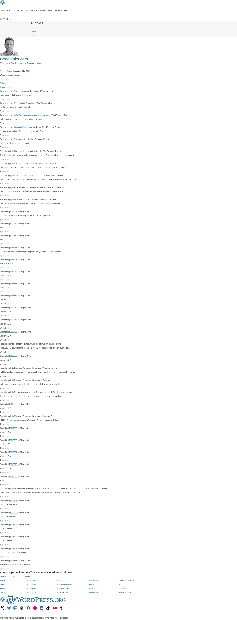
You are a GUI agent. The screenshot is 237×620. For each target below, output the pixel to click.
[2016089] (13, 440)
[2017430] (13, 428)
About (2, 581)
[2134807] (13, 211)
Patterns (33, 593)
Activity (3, 83)
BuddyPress (125, 593)
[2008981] (13, 500)
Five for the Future (96, 593)
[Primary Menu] (32, 27)
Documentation (65, 585)
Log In (33, 35)
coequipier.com (14, 75)
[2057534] (13, 296)
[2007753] (13, 537)
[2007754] (13, 525)
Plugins (33, 589)
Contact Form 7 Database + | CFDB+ (15, 577)
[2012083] (13, 476)
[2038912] (13, 308)
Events (92, 585)
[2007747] (13, 549)
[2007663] (13, 561)
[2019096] (13, 404)
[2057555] (13, 284)
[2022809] (13, 356)
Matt (121, 585)
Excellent (17, 139)
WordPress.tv (65, 593)
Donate (93, 589)
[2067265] (13, 248)
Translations (5, 87)
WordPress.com (126, 581)
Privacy (3, 593)
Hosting (3, 589)
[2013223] (13, 464)
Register (34, 31)
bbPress (123, 589)
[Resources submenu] (41, 10)
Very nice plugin (19, 91)
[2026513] (13, 320)
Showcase (34, 581)
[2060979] (13, 272)
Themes (33, 585)
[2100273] (13, 236)
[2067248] (13, 260)
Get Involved (94, 581)
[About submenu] (50, 10)
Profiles (37, 23)
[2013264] (13, 452)
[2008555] (13, 512)
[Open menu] (2, 15)
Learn (61, 581)
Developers (64, 589)
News (2, 585)
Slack (39, 63)
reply (10, 151)
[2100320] (13, 224)
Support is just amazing (22, 127)
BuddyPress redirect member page (27, 115)
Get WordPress (6, 19)
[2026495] (13, 332)
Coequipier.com (14, 59)
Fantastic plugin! (20, 103)
